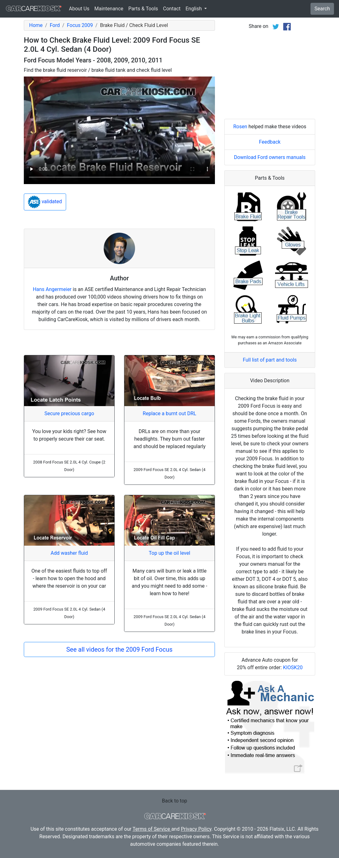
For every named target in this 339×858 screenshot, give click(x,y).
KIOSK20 (293, 667)
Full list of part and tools (270, 360)
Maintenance (108, 9)
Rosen (240, 127)
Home (36, 25)
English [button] (194, 9)
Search (322, 9)
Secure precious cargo (69, 413)
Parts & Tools (143, 9)
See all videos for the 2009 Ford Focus (119, 649)
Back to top (174, 801)
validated (45, 202)
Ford (55, 25)
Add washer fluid (69, 553)
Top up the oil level (169, 553)
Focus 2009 (80, 25)
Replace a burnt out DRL (169, 413)
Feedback (270, 142)
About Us (79, 9)
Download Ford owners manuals (270, 157)
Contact (171, 9)
